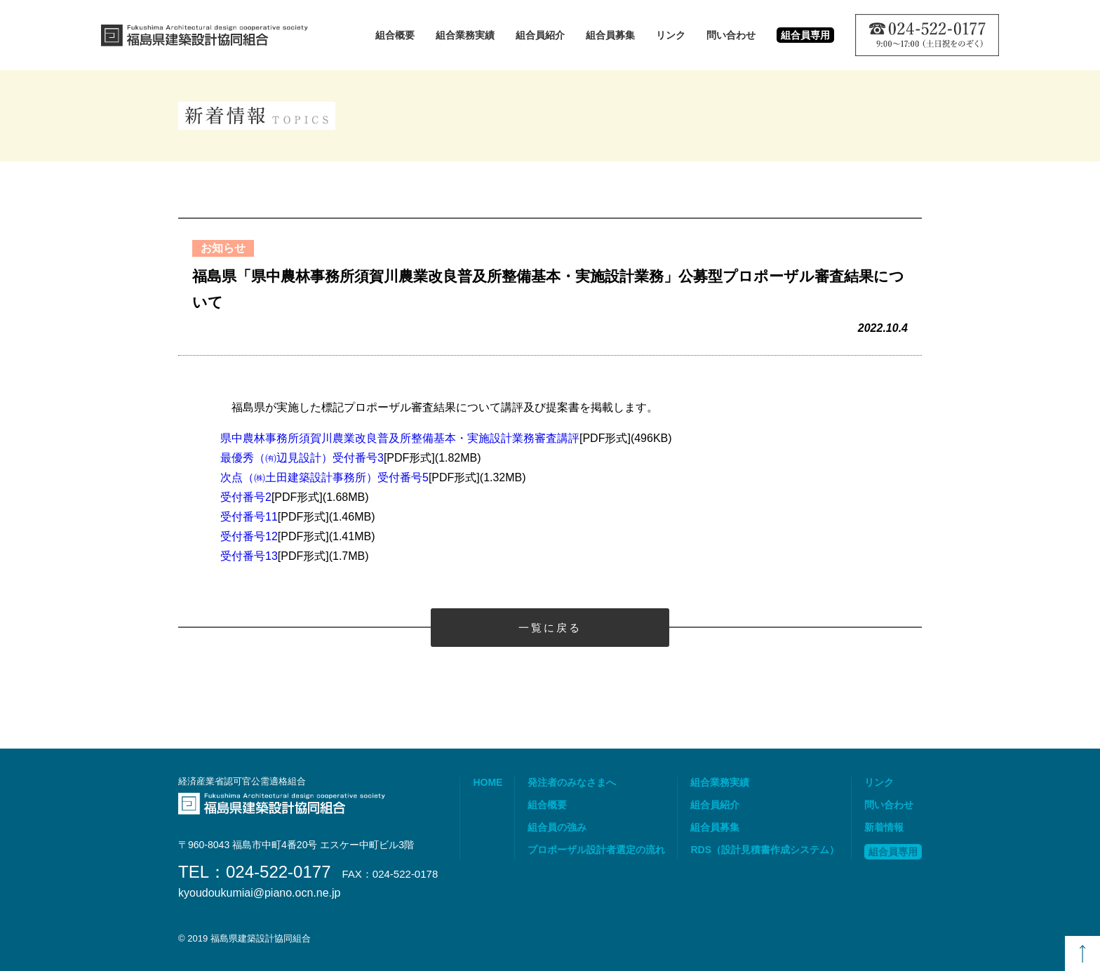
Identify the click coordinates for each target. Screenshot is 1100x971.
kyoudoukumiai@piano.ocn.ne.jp (259, 893)
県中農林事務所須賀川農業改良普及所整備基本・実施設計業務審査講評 (399, 438)
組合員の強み (557, 827)
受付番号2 (245, 497)
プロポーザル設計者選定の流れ (596, 850)
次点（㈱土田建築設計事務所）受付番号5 (324, 477)
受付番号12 (249, 536)
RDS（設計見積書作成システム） (764, 850)
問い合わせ (731, 35)
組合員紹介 (540, 35)
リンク (670, 35)
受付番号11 (249, 517)
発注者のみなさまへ (572, 782)
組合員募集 (610, 35)
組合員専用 (893, 851)
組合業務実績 (465, 35)
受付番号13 (249, 556)
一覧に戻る (550, 628)
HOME (487, 782)
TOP (1082, 953)
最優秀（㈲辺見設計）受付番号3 (302, 458)
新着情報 (884, 827)
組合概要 (395, 35)
